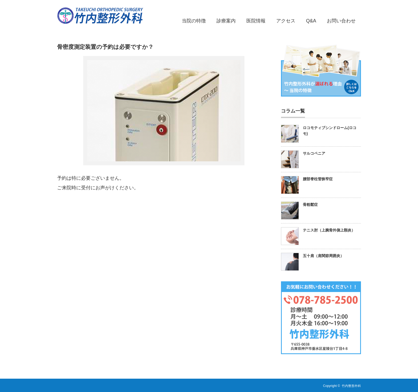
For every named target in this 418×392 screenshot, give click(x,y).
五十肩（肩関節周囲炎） (323, 256)
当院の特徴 (194, 20)
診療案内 (226, 20)
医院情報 (256, 20)
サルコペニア (314, 153)
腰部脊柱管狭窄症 (318, 179)
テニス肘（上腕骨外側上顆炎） (329, 230)
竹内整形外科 (351, 386)
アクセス (285, 20)
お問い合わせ (341, 20)
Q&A (311, 20)
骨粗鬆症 (310, 204)
